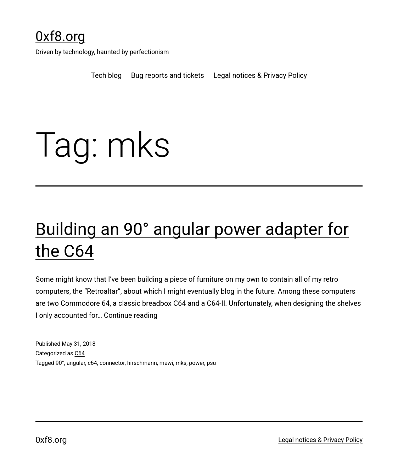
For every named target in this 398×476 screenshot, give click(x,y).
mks (181, 363)
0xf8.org (60, 36)
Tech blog (106, 75)
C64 (79, 353)
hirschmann (142, 363)
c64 (92, 363)
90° (60, 363)
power (196, 363)
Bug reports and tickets (167, 75)
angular (76, 363)
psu (211, 363)
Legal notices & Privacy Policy (260, 75)
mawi (166, 363)
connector (112, 363)
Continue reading (130, 315)
